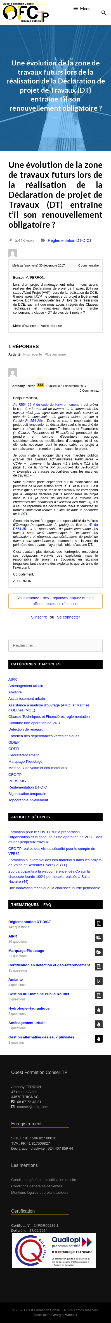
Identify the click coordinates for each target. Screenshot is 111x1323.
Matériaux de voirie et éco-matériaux (37, 768)
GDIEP (14, 742)
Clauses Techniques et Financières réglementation (49, 716)
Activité (14, 354)
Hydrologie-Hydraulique (28, 1008)
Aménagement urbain (25, 686)
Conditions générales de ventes (36, 1186)
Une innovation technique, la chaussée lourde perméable (54, 888)
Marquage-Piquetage (25, 761)
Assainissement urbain (26, 698)
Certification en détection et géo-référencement (49, 965)
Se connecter (68, 617)
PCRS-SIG (17, 781)
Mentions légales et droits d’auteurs (40, 1192)
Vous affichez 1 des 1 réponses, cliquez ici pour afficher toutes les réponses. (55, 601)
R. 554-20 (33, 421)
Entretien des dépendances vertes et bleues (43, 736)
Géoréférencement (23, 755)
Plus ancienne (55, 354)
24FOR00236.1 (46, 1225)
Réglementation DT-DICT (70, 240)
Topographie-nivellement (28, 800)
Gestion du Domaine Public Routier (38, 994)
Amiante (15, 692)
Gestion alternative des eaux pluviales (41, 1037)
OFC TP (15, 774)
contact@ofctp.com (32, 1107)
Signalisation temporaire (27, 794)
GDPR (13, 749)
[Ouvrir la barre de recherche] (103, 12)
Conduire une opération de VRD (34, 723)
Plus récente (32, 354)
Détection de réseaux (25, 729)
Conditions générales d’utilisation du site (43, 1180)
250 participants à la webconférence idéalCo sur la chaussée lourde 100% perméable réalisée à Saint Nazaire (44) (49, 876)
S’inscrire (39, 617)
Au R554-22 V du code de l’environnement (46, 405)
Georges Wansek (64, 1315)
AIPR (12, 679)
